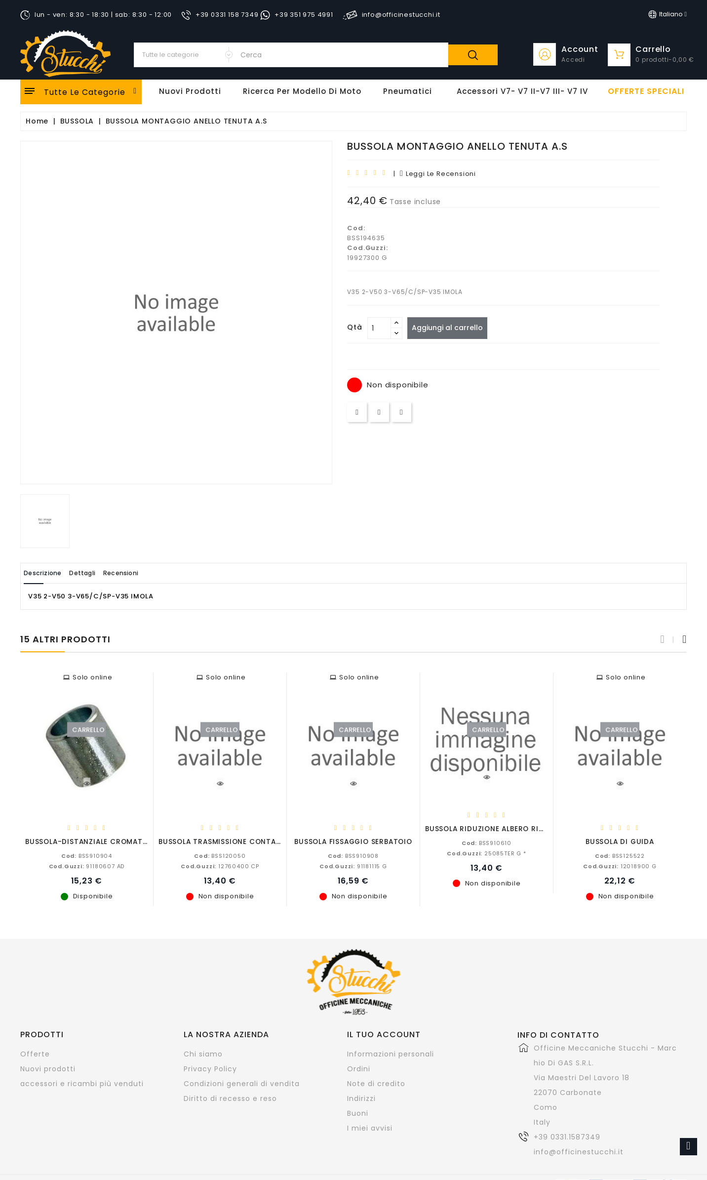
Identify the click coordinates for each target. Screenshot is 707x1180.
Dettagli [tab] (101, 573)
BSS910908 (353, 855)
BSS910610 (486, 842)
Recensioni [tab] (151, 573)
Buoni (357, 1113)
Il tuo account (384, 1034)
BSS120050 (219, 855)
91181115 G (353, 866)
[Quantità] (379, 328)
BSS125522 (620, 855)
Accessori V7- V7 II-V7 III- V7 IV (522, 91)
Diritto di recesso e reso (230, 1098)
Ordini (358, 1068)
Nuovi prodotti (48, 1068)
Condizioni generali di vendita (242, 1083)
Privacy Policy (210, 1068)
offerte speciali (646, 91)
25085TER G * (486, 853)
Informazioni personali (390, 1053)
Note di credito (376, 1083)
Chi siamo (203, 1053)
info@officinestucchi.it (579, 1151)
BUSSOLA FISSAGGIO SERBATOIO (353, 841)
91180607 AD (87, 866)
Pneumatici (407, 91)
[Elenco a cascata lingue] (667, 14)
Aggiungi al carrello (451, 328)
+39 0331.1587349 (567, 1136)
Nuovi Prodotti (190, 91)
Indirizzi (361, 1098)
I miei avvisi (370, 1128)
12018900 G (620, 866)
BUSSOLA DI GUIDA (620, 841)
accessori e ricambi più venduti (82, 1083)
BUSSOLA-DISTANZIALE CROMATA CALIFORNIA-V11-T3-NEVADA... (143, 841)
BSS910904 (86, 855)
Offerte (35, 1053)
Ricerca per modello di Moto (302, 91)
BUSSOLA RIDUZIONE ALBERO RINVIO (491, 828)
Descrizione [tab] (49, 573)
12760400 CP (220, 866)
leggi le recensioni (438, 173)
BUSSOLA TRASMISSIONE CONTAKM (222, 841)
